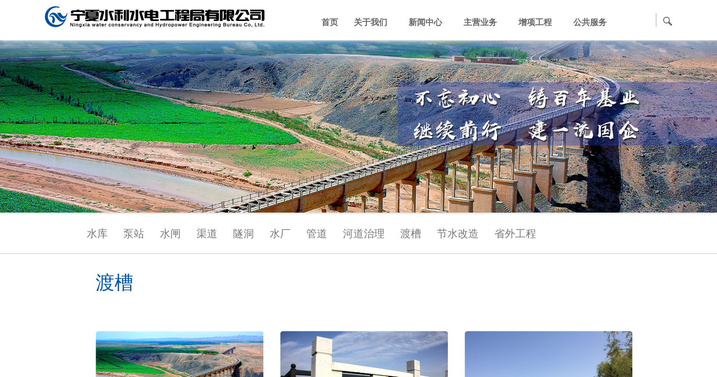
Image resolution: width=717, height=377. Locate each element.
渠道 (206, 233)
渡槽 (410, 233)
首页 (329, 22)
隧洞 (243, 233)
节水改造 (458, 233)
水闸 (170, 233)
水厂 (280, 233)
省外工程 (515, 233)
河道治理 (364, 233)
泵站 (133, 233)
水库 (97, 233)
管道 (316, 233)
